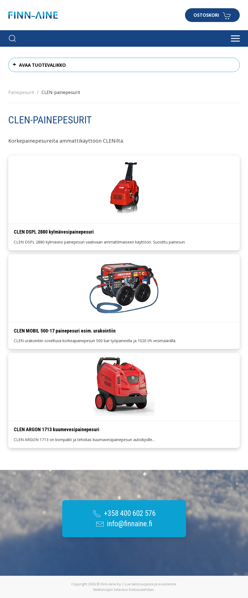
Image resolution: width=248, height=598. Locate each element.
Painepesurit (21, 92)
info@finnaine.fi (129, 523)
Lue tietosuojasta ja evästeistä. (151, 584)
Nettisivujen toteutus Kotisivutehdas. (124, 589)
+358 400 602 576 (130, 513)
